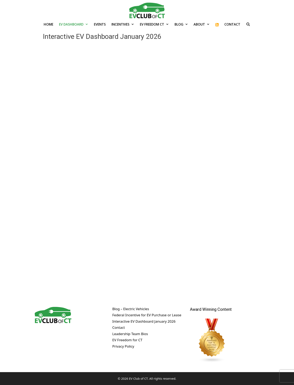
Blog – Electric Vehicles (130, 308)
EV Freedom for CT (127, 340)
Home (48, 24)
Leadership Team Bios (130, 333)
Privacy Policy (123, 346)
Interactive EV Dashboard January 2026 (144, 321)
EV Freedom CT (156, 24)
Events (100, 24)
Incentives (124, 24)
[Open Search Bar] (248, 24)
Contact (232, 24)
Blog (183, 24)
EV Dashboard (75, 24)
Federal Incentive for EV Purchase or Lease (146, 315)
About (203, 24)
